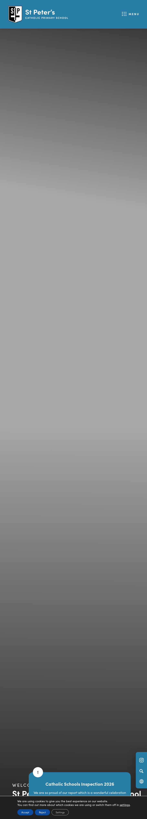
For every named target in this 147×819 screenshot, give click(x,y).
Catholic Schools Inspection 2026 (79, 784)
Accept (25, 812)
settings (125, 805)
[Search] (141, 771)
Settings (60, 812)
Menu (134, 14)
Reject (42, 812)
